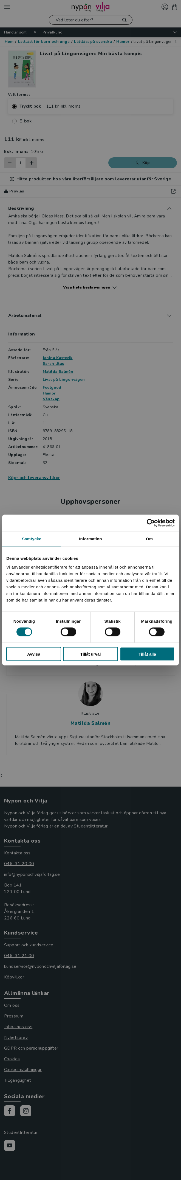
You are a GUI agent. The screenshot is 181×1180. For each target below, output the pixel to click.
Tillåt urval (90, 653)
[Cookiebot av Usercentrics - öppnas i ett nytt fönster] (151, 523)
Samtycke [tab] (31, 538)
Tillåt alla (147, 653)
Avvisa (33, 653)
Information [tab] (90, 538)
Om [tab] (149, 538)
